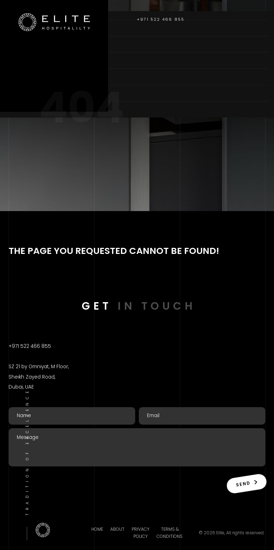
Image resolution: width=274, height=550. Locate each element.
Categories (30, 61)
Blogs (21, 93)
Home (19, 28)
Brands (23, 77)
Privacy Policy (140, 532)
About (21, 44)
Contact (25, 109)
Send (246, 483)
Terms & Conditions (170, 532)
